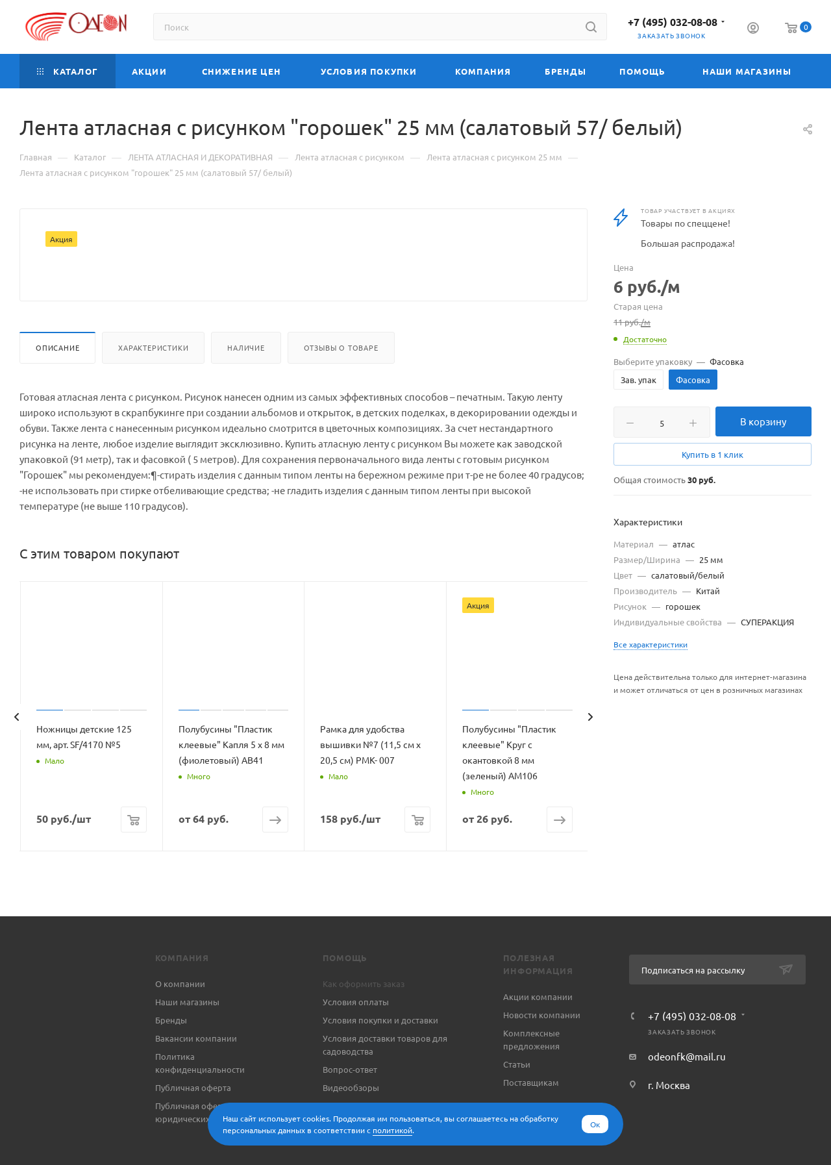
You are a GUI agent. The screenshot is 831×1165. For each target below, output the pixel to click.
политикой (392, 1130)
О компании (180, 1014)
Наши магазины (187, 1032)
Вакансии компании (196, 1069)
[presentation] (16, 748)
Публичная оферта (193, 1118)
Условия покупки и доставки (380, 1051)
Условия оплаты (356, 1032)
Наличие (246, 378)
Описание (57, 378)
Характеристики (153, 378)
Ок (595, 1124)
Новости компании (541, 1045)
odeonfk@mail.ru (687, 1087)
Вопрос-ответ (350, 1100)
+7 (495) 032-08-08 (672, 22)
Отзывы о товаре (341, 378)
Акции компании (538, 1027)
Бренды (171, 1051)
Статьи (516, 1095)
